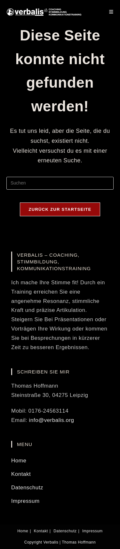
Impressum (25, 501)
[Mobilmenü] (111, 11)
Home (18, 461)
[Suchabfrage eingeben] (60, 183)
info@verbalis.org (51, 420)
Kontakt (21, 474)
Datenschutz (27, 488)
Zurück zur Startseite (59, 209)
